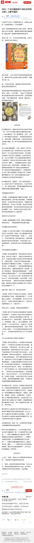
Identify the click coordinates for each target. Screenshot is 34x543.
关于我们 (10, 532)
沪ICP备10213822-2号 (9, 539)
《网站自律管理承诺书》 (8, 535)
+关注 (29, 490)
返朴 (7, 16)
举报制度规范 (23, 534)
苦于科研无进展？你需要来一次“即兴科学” (15, 506)
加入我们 (10, 534)
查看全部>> (29, 496)
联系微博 (4, 534)
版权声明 (16, 532)
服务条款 (22, 532)
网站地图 (16, 534)
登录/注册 (27, 2)
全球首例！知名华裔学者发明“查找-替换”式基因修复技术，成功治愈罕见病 (16, 512)
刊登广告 (28, 532)
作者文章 (5, 497)
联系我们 (4, 532)
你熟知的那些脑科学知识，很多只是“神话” (15, 503)
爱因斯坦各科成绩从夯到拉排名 (12, 509)
